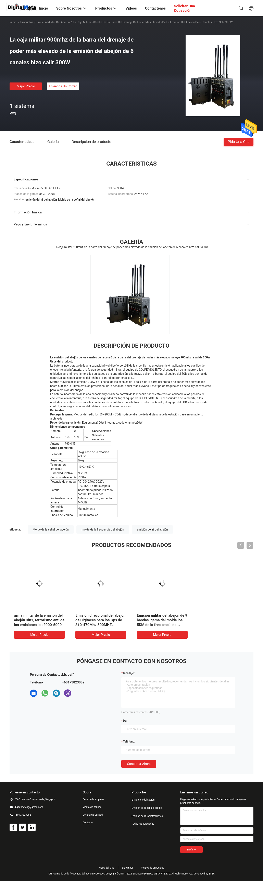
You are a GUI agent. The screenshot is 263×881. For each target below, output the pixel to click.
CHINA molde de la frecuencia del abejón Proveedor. (77, 873)
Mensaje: (129, 673)
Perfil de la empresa (93, 799)
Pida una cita (239, 141)
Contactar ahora (139, 764)
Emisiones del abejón (143, 799)
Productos (26, 22)
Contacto (88, 822)
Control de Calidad (93, 814)
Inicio (13, 22)
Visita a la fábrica (92, 807)
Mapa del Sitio (106, 867)
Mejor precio (26, 86)
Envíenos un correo (63, 86)
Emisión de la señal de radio (147, 807)
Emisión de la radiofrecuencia (147, 816)
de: (125, 720)
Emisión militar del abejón (53, 22)
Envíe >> (191, 849)
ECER (212, 873)
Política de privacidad (152, 867)
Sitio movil (127, 867)
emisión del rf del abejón (152, 529)
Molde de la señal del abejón (51, 529)
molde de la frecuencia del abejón (103, 529)
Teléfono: (129, 741)
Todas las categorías (143, 823)
